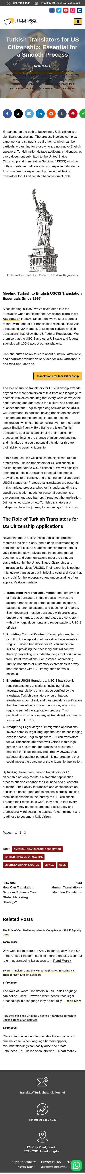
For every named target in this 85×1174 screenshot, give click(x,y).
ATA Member (21, 70)
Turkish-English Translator (49, 79)
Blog (70, 1162)
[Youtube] (65, 10)
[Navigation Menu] (78, 21)
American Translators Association (37, 849)
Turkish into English (43, 75)
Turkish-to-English (26, 84)
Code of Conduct (24, 1162)
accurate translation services (30, 359)
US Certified (65, 88)
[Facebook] (52, 10)
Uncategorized (42, 88)
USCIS (75, 408)
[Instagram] (72, 10)
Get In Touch (26, 1167)
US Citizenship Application (22, 865)
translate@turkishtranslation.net (60, 3)
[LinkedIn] (79, 10)
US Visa (49, 865)
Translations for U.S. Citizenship (58, 375)
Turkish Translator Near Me (24, 857)
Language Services (47, 70)
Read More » (62, 961)
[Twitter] (58, 10)
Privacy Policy (51, 1162)
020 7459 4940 (21, 3)
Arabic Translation (53, 1167)
